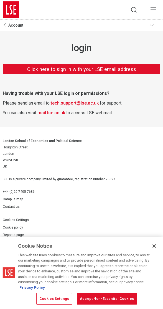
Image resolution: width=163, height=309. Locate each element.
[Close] (154, 246)
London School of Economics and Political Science (11, 9)
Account (15, 25)
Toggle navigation (155, 25)
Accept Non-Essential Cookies (107, 299)
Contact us (11, 207)
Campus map (13, 199)
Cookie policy (13, 227)
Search (134, 9)
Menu (153, 9)
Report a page (13, 235)
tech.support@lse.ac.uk (75, 103)
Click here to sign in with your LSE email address (81, 69)
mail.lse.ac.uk (51, 112)
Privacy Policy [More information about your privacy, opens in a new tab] (32, 287)
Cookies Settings (16, 220)
